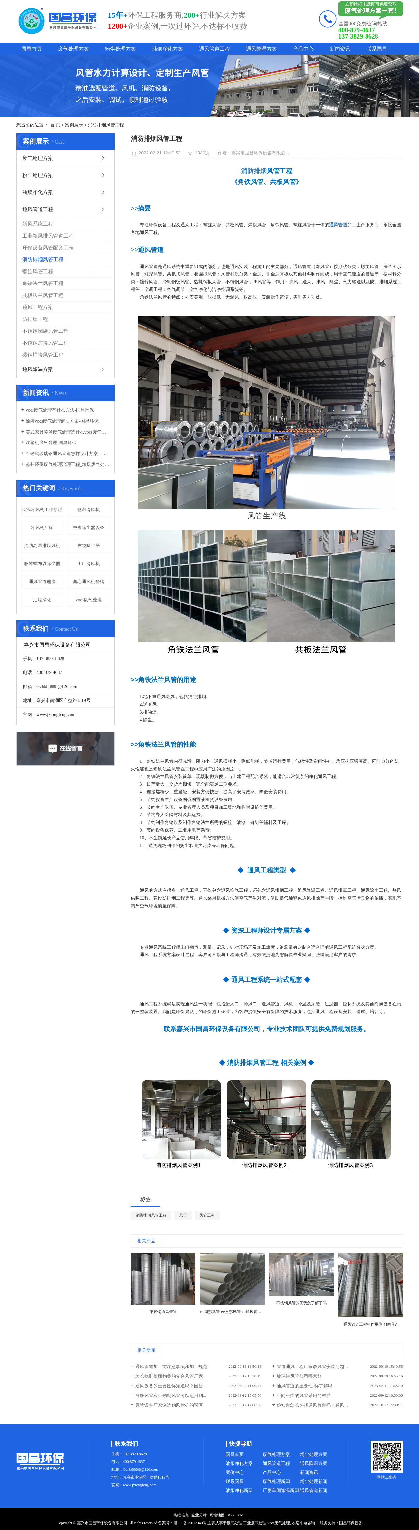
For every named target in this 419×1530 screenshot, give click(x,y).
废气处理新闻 (276, 1481)
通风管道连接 (42, 581)
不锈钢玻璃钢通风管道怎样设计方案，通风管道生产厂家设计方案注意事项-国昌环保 (68, 453)
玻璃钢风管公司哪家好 (299, 1376)
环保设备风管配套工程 (48, 247)
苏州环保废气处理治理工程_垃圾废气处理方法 (68, 464)
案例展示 (74, 125)
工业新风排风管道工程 (48, 235)
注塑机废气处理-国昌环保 (51, 442)
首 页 (55, 125)
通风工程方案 (37, 307)
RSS (231, 1515)
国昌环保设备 (350, 1523)
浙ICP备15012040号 (190, 1523)
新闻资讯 (340, 48)
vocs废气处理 (88, 599)
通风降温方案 (261, 48)
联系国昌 (377, 48)
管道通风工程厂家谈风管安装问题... (312, 1366)
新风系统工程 (37, 224)
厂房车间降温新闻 (281, 1490)
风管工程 (207, 1215)
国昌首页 (31, 48)
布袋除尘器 (88, 545)
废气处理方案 (73, 48)
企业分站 (199, 1515)
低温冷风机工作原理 (42, 509)
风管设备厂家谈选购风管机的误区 (169, 1405)
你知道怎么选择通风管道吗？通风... (312, 1405)
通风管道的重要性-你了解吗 (304, 1386)
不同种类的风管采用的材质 (304, 1395)
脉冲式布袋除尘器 (42, 563)
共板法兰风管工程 (42, 295)
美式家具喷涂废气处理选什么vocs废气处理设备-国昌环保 (68, 432)
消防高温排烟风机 (42, 545)
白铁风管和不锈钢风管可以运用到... (170, 1395)
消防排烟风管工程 (106, 125)
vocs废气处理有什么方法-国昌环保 (60, 410)
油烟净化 (42, 599)
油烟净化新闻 (239, 1490)
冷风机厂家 (42, 527)
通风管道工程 (214, 48)
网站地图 (217, 1515)
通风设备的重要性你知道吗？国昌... (170, 1386)
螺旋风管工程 (37, 271)
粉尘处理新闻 (313, 1481)
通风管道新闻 (313, 1490)
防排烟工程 (35, 319)
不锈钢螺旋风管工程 (45, 331)
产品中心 (303, 48)
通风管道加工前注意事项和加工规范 (171, 1366)
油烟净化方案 (167, 48)
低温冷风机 (88, 509)
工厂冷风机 (88, 563)
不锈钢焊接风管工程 (45, 343)
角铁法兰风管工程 (42, 283)
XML (241, 1515)
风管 (183, 1215)
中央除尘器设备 (88, 527)
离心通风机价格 (88, 581)
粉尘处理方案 (120, 48)
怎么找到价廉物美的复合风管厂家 (169, 1376)
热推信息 (181, 1515)
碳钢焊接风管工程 (42, 355)
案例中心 (235, 1472)
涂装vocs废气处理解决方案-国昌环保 (62, 421)
